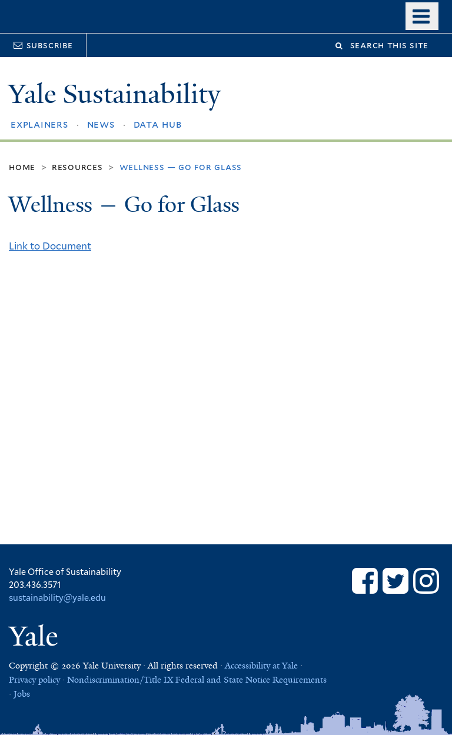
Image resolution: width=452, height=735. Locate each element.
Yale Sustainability (114, 94)
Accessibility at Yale (261, 665)
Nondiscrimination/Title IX (120, 680)
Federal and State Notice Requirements (251, 680)
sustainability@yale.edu (57, 598)
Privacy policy (34, 680)
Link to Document (50, 246)
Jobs (22, 694)
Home (22, 166)
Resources (77, 166)
